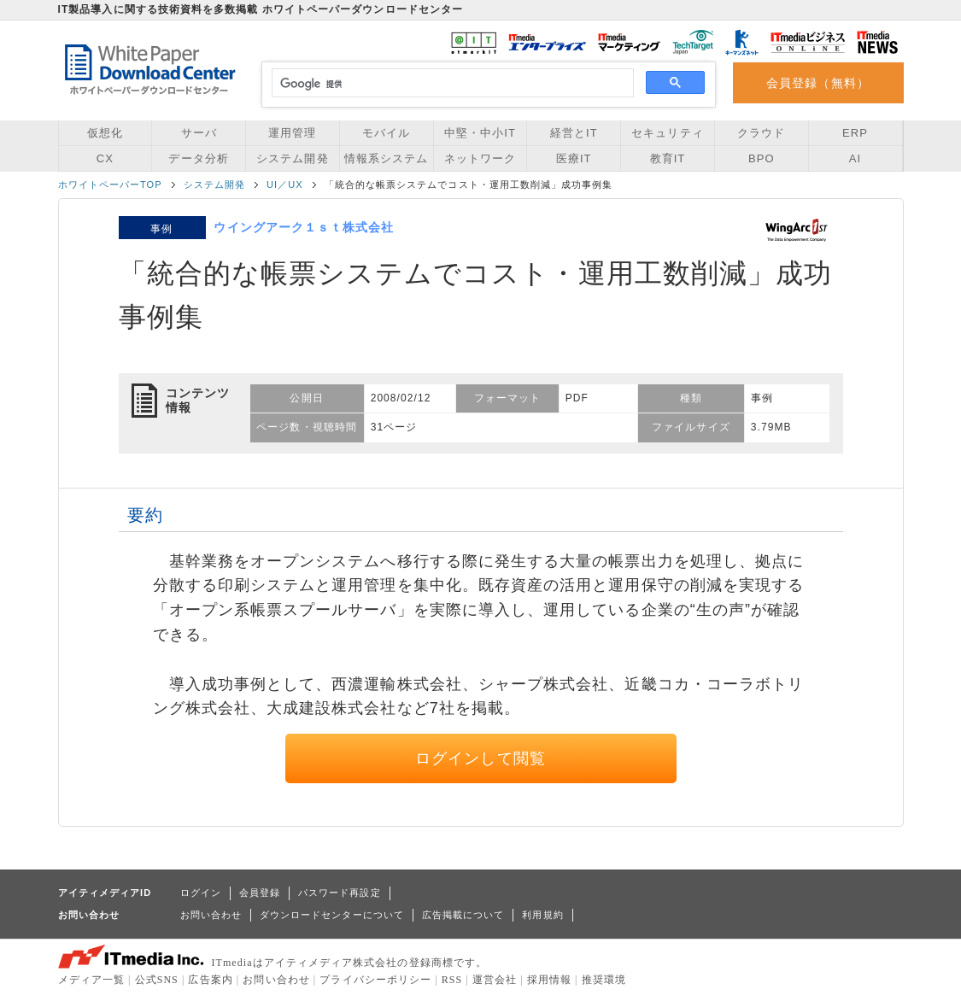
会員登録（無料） (818, 83)
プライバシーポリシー (375, 980)
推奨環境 (604, 980)
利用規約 (542, 915)
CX (105, 158)
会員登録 (259, 892)
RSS (452, 980)
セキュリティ (667, 132)
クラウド (761, 132)
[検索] (450, 83)
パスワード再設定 (339, 892)
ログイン (200, 892)
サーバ (199, 132)
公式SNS (157, 980)
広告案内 (210, 980)
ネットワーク (480, 158)
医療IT (574, 158)
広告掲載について (463, 915)
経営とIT (574, 132)
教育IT (668, 158)
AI (855, 158)
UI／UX (285, 184)
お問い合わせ (211, 915)
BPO (761, 158)
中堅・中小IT (480, 132)
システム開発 (292, 158)
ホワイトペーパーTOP (110, 184)
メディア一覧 (91, 980)
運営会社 (494, 980)
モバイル (386, 132)
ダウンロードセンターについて (332, 915)
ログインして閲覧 (480, 758)
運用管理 (292, 132)
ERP (855, 132)
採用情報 (549, 980)
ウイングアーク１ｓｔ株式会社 (304, 227)
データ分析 (198, 158)
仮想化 (105, 132)
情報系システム (386, 158)
